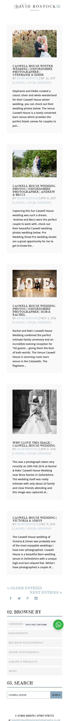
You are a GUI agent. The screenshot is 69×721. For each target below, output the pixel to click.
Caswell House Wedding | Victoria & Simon (35, 519)
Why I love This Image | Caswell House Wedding (34, 444)
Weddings (44, 83)
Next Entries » (46, 592)
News (13, 671)
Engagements (18, 633)
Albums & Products (23, 661)
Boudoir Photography (26, 642)
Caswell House (25, 83)
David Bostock (27, 78)
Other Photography (24, 652)
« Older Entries (24, 588)
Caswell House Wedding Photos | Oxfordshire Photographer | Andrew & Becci (34, 190)
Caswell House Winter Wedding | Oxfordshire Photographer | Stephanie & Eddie (33, 70)
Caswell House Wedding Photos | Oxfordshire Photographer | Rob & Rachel (34, 310)
